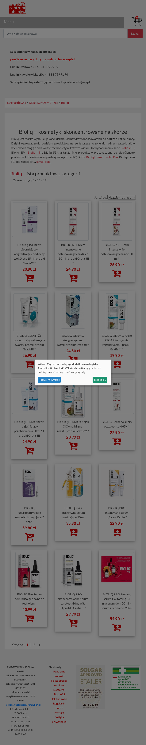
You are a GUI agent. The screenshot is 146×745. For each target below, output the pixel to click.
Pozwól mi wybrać (49, 379)
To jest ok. (100, 379)
